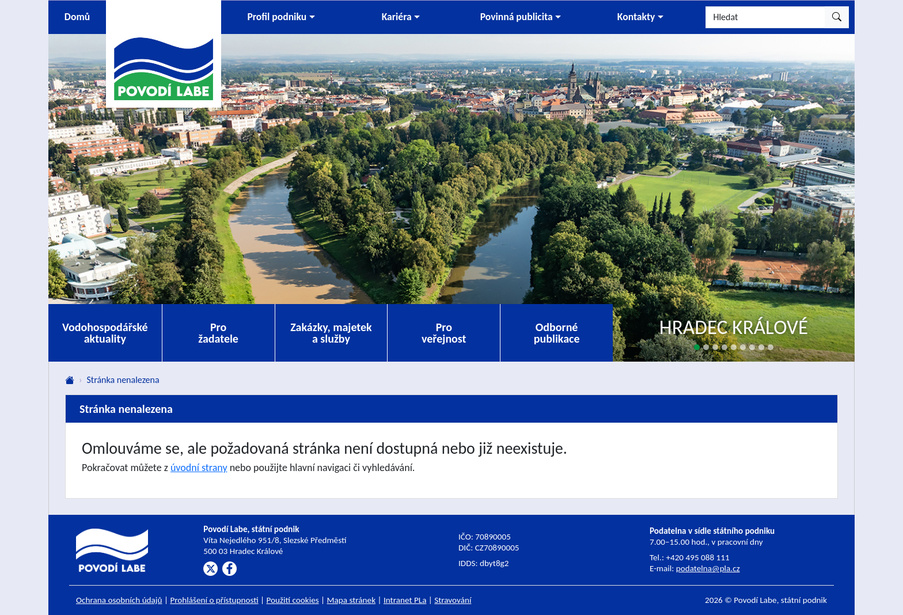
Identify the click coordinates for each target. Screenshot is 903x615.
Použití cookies (293, 600)
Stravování (452, 600)
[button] (281, 17)
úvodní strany (198, 467)
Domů (77, 16)
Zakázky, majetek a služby (331, 333)
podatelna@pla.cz (708, 568)
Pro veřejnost (444, 333)
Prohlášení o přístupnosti (214, 600)
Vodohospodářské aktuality (105, 333)
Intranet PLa (405, 600)
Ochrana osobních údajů (119, 600)
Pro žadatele (218, 333)
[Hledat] (765, 17)
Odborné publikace (557, 333)
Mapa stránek (351, 600)
